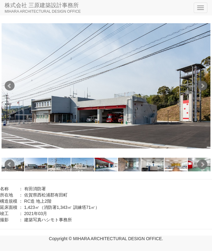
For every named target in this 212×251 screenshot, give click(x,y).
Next (202, 86)
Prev (10, 86)
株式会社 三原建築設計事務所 (43, 8)
